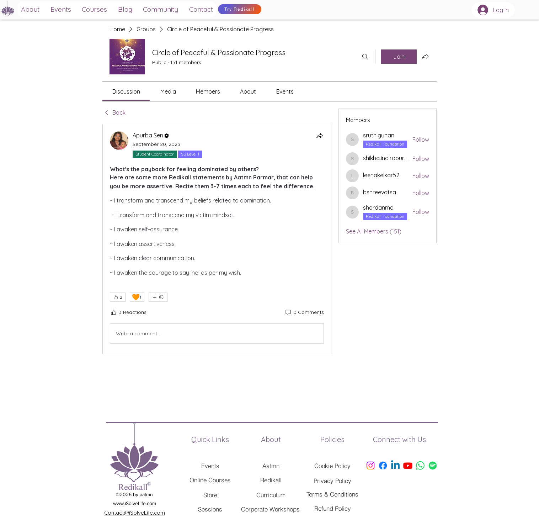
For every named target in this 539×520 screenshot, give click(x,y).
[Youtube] (407, 465)
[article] (216, 239)
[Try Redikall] (239, 9)
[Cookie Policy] (332, 465)
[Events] (210, 465)
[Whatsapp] (420, 465)
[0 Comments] (304, 312)
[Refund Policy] (332, 508)
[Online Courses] (210, 480)
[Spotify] (432, 465)
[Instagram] (370, 465)
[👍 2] (118, 297)
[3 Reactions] (128, 312)
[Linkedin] (395, 465)
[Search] (365, 56)
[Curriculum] (270, 495)
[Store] (210, 495)
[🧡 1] (137, 297)
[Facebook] (383, 465)
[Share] (319, 135)
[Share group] (425, 56)
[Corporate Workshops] (270, 509)
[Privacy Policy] (332, 480)
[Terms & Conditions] (332, 494)
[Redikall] (270, 480)
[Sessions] (210, 509)
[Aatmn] (270, 465)
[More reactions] (158, 297)
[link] (126, 91)
